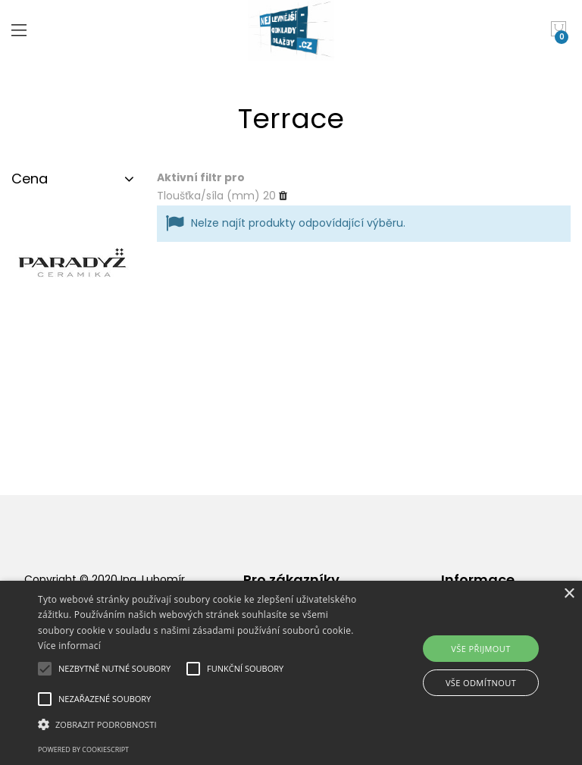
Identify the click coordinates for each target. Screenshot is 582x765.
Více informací (69, 645)
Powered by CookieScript (83, 749)
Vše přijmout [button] (480, 648)
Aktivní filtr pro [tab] (201, 177)
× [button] (568, 594)
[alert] (291, 673)
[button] (202, 724)
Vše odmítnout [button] (481, 682)
